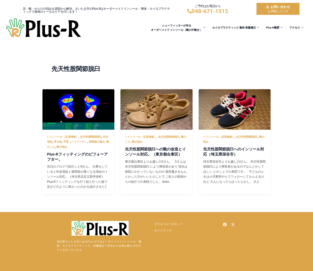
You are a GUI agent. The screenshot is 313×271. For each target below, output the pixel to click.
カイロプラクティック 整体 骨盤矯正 (232, 27)
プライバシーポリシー (168, 224)
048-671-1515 (210, 11)
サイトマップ (162, 230)
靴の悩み (62, 146)
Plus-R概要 (273, 27)
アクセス (296, 27)
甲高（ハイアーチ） (75, 141)
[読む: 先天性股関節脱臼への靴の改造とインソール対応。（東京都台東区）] (156, 109)
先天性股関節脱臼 (90, 136)
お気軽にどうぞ (278, 11)
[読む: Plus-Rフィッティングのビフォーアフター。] (78, 109)
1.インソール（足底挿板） (63, 136)
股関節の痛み (97, 141)
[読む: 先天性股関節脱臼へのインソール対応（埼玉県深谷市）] (235, 109)
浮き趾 (58, 141)
